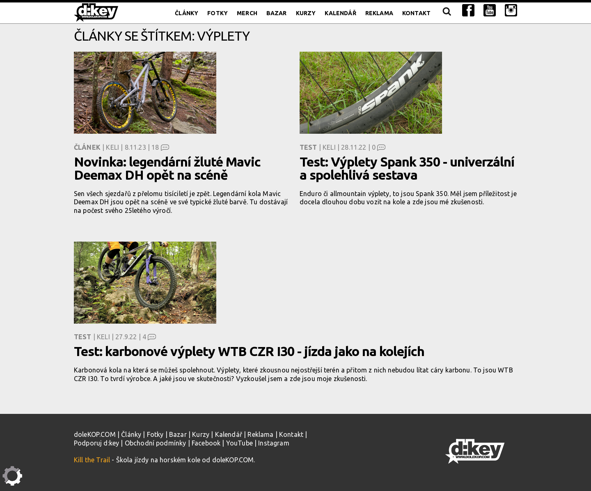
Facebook (206, 443)
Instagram (273, 443)
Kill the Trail (92, 460)
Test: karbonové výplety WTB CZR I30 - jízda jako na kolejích (249, 351)
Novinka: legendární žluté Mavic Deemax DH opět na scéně (167, 168)
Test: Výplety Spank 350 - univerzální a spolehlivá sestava (407, 168)
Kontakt (416, 13)
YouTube (239, 443)
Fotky (217, 13)
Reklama (379, 13)
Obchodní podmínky (155, 443)
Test (308, 147)
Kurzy (306, 13)
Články (186, 13)
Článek (87, 147)
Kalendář (340, 13)
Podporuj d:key (96, 443)
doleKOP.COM (95, 434)
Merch (247, 13)
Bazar (276, 13)
